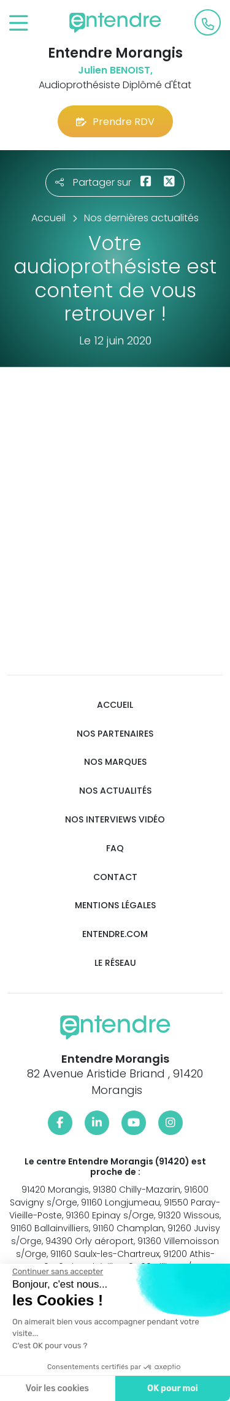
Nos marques (115, 762)
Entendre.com (115, 934)
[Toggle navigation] (18, 23)
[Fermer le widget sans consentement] (57, 1272)
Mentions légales (115, 905)
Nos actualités (115, 791)
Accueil (115, 705)
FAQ (115, 848)
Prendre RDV (115, 122)
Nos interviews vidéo (115, 819)
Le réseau (115, 963)
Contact (115, 877)
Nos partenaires (115, 734)
